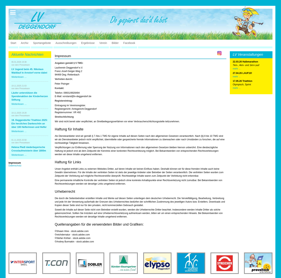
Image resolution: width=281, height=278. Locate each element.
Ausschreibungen (65, 42)
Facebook (129, 42)
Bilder (115, 42)
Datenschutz (15, 165)
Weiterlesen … (19, 77)
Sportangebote (42, 42)
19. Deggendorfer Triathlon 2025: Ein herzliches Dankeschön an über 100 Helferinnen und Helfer (29, 123)
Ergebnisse (88, 42)
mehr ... (237, 68)
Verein (103, 42)
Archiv (24, 42)
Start (13, 42)
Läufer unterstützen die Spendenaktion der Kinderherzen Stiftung (29, 96)
